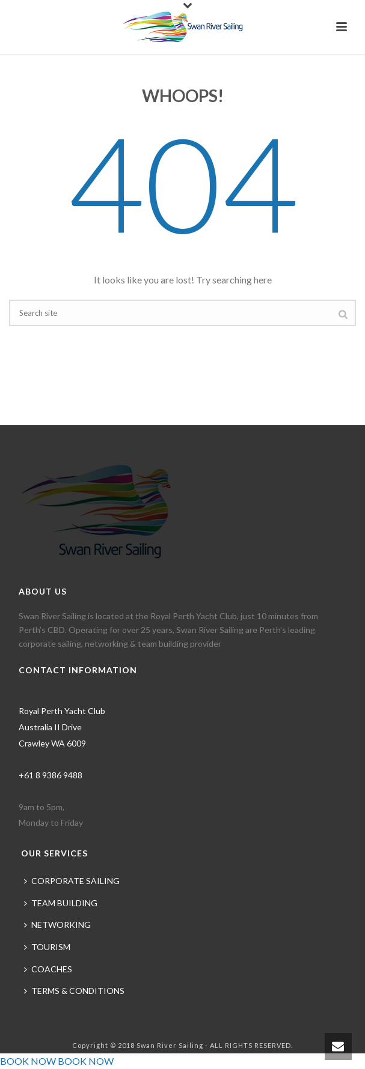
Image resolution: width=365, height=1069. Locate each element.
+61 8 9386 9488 (50, 775)
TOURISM (47, 947)
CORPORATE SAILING (72, 881)
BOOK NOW (28, 1061)
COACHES (48, 969)
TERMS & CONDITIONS (74, 991)
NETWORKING (57, 924)
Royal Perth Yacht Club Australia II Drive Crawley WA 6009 (62, 727)
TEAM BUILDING (60, 903)
